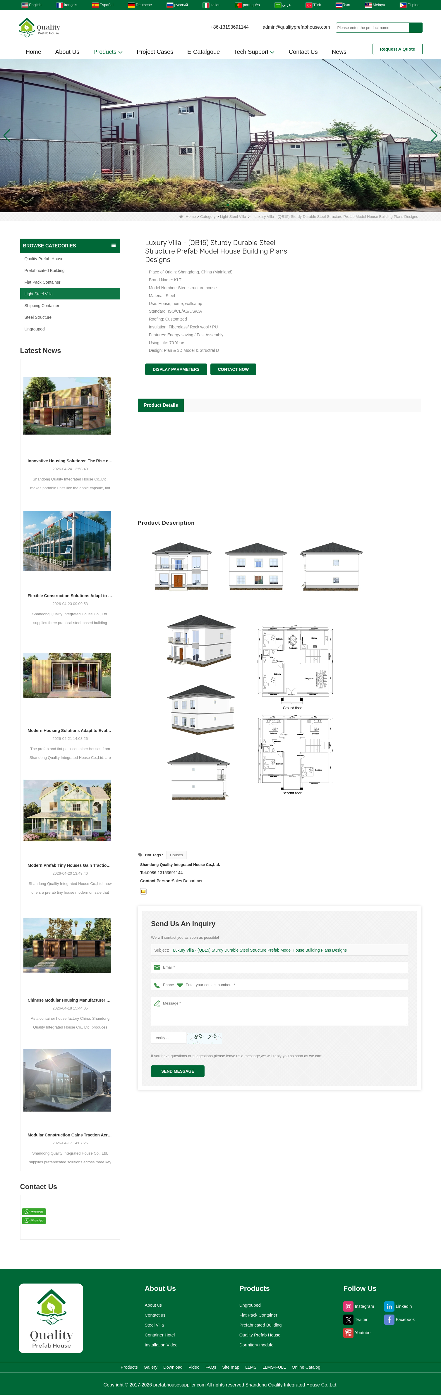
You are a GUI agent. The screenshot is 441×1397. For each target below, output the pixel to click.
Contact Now (233, 369)
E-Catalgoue (203, 52)
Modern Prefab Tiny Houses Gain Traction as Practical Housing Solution (70, 865)
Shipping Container (42, 305)
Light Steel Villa (233, 216)
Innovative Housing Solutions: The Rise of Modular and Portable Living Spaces (70, 461)
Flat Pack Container (43, 282)
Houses (176, 855)
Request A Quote (397, 48)
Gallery (105, 1368)
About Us (67, 52)
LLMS (277, 1368)
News (339, 52)
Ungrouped (35, 329)
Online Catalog (365, 1368)
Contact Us (303, 52)
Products (108, 52)
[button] (213, 205)
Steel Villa (151, 1325)
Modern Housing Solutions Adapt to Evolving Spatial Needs (70, 730)
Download (142, 1368)
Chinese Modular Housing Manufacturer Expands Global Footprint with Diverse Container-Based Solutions (70, 1000)
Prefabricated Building (45, 270)
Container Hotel (157, 1335)
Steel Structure (38, 317)
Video (179, 1368)
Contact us (151, 1315)
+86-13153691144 (229, 27)
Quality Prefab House (44, 258)
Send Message (177, 1071)
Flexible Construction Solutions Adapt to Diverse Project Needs (70, 595)
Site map (243, 1368)
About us (149, 1305)
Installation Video (159, 1345)
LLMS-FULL (316, 1368)
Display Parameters (176, 369)
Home (33, 52)
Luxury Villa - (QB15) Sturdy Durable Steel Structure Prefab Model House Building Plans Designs (255, 950)
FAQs (209, 1368)
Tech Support (254, 52)
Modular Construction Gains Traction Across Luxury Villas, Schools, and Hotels (70, 1135)
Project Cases (155, 52)
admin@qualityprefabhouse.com (296, 27)
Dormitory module (256, 1345)
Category (208, 216)
